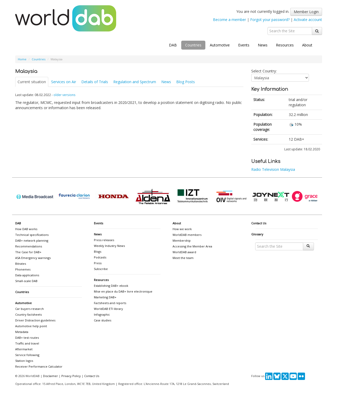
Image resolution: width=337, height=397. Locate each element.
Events (243, 45)
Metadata (21, 332)
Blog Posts (185, 81)
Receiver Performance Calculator (38, 366)
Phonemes (22, 269)
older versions (65, 95)
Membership (182, 240)
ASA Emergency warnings (33, 258)
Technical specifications (32, 235)
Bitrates (20, 264)
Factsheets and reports (110, 303)
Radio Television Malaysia (273, 169)
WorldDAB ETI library (108, 309)
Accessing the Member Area (192, 246)
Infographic (102, 314)
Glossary (257, 234)
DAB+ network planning (31, 240)
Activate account (308, 19)
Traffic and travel (27, 343)
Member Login (306, 11)
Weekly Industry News (109, 246)
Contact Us (258, 223)
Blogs (97, 251)
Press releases (104, 240)
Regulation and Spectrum (134, 81)
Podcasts (100, 257)
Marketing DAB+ (105, 297)
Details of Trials (94, 81)
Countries (193, 45)
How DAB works (26, 229)
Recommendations (28, 246)
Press (97, 263)
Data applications (27, 275)
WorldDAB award (184, 252)
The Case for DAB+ (28, 252)
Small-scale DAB (26, 281)
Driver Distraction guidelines (35, 320)
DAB (173, 45)
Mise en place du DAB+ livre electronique (123, 291)
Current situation (32, 81)
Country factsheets (28, 314)
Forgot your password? (270, 19)
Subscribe (101, 269)
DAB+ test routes (27, 338)
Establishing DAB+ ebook (111, 286)
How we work (182, 229)
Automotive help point (31, 326)
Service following (27, 355)
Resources (285, 45)
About (307, 45)
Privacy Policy (71, 376)
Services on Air (63, 81)
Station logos (24, 361)
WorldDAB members (187, 235)
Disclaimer (50, 376)
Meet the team (183, 258)
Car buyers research (29, 309)
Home (22, 59)
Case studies (102, 320)
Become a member (229, 19)
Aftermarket (24, 349)
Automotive (220, 45)
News (263, 45)
